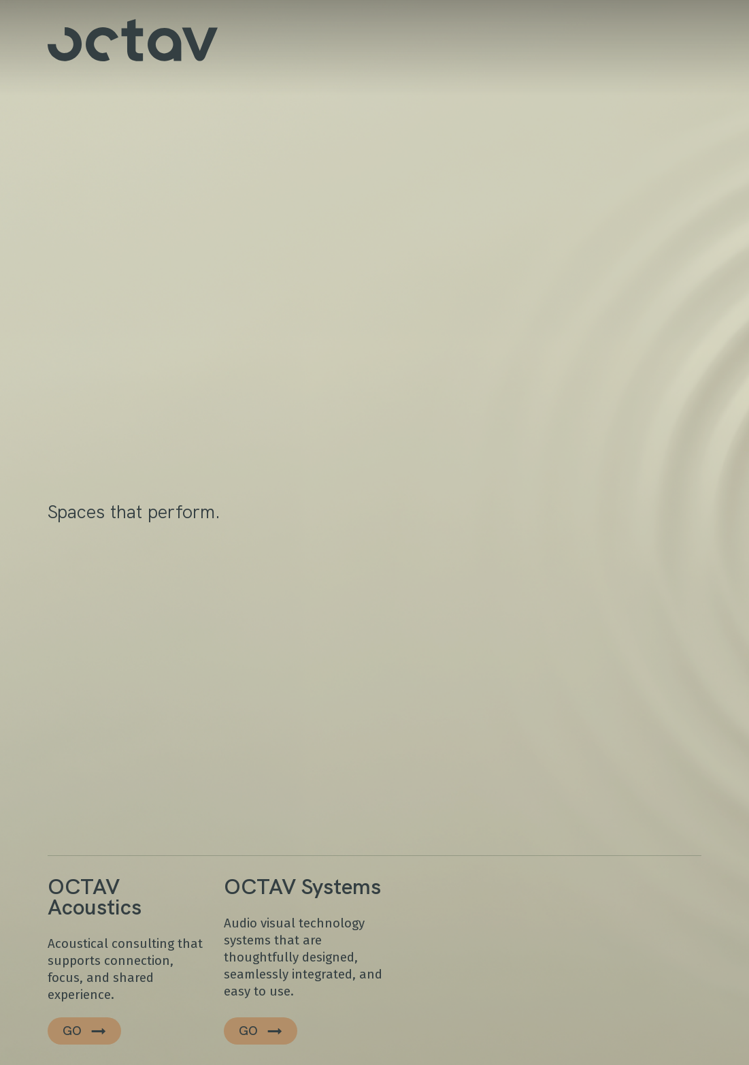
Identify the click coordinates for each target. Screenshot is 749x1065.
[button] (84, 1031)
